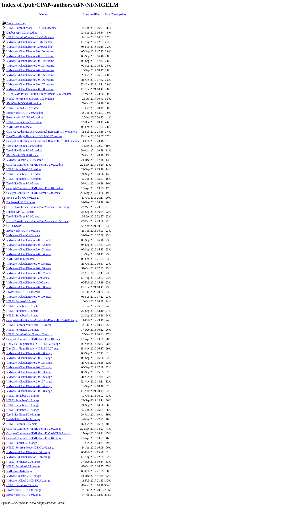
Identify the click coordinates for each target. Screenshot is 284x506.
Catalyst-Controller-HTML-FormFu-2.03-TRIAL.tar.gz (38, 433)
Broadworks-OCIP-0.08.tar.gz (23, 494)
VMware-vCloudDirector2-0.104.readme (30, 70)
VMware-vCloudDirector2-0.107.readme (30, 84)
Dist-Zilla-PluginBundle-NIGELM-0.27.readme (34, 136)
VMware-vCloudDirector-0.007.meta (28, 277)
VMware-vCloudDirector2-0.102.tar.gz (29, 367)
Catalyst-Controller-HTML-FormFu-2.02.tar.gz (33, 428)
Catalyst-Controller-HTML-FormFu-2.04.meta (33, 339)
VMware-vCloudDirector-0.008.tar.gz (28, 452)
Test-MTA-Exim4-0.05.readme (24, 150)
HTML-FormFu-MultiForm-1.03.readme (30, 98)
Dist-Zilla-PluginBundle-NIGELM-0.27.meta (32, 348)
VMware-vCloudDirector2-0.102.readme (30, 60)
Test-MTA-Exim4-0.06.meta (22, 216)
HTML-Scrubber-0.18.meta (22, 310)
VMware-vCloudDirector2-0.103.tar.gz (29, 372)
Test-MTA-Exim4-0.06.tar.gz (23, 419)
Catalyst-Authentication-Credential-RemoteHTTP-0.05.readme (43, 141)
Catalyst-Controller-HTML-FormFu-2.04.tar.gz (33, 438)
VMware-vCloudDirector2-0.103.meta (28, 249)
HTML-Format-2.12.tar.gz (21, 442)
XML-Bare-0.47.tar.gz (19, 471)
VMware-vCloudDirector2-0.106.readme (30, 79)
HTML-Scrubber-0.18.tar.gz (22, 400)
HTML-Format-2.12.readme (22, 108)
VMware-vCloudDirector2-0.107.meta (28, 273)
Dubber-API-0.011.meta (20, 211)
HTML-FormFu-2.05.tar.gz (22, 485)
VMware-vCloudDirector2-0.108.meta (28, 287)
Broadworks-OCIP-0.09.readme (24, 117)
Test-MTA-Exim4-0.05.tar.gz (23, 414)
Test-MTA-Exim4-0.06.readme (24, 145)
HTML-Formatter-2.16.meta (22, 329)
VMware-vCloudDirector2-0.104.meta (28, 254)
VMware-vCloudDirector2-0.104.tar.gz (29, 386)
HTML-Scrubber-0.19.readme (23, 174)
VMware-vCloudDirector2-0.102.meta (28, 244)
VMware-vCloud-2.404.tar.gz (23, 475)
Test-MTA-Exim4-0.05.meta (22, 183)
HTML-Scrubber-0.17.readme (23, 178)
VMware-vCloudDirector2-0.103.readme (30, 65)
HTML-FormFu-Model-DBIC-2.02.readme (31, 27)
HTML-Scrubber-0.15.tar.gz (22, 395)
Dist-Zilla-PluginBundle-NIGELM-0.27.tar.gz (33, 343)
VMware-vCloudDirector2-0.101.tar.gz (29, 357)
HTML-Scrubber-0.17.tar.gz (22, 409)
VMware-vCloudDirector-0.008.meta (28, 282)
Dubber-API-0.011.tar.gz (20, 202)
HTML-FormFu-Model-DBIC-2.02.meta (30, 37)
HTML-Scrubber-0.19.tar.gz (22, 405)
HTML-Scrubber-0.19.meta (22, 315)
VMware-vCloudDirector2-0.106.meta (28, 268)
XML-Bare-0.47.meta (19, 126)
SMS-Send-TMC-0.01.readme (23, 103)
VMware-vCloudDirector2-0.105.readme (30, 75)
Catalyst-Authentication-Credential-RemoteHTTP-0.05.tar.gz (41, 320)
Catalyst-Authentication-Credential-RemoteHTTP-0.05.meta (41, 131)
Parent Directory (16, 23)
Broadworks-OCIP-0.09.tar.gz (23, 489)
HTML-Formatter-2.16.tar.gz (23, 461)
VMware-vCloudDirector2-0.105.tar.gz (29, 362)
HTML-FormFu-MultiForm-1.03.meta (28, 324)
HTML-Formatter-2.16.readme (24, 122)
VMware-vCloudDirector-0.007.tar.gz (28, 456)
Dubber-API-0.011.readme (21, 32)
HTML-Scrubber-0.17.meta (22, 306)
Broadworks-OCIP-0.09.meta (23, 291)
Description (118, 14)
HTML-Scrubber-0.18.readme (23, 169)
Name (43, 14)
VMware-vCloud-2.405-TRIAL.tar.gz (28, 480)
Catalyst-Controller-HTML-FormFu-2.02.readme (34, 164)
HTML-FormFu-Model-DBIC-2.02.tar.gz (30, 447)
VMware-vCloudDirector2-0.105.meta (28, 263)
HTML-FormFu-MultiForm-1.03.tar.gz (29, 334)
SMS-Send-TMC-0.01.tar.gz (22, 197)
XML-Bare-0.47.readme (20, 258)
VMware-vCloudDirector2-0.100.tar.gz (29, 353)
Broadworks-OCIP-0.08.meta (23, 230)
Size (107, 14)
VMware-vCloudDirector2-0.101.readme (30, 56)
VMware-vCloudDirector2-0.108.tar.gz (29, 390)
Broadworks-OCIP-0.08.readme (24, 112)
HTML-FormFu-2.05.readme (23, 466)
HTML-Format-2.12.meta (21, 301)
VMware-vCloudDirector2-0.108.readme (30, 89)
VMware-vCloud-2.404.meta (23, 235)
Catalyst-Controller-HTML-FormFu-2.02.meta (33, 192)
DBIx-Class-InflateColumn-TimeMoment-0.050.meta (37, 221)
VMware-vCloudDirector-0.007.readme (29, 42)
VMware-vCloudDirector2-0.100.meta (28, 296)
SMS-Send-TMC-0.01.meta (22, 155)
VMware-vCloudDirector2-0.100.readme (30, 51)
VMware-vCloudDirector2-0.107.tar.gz (29, 381)
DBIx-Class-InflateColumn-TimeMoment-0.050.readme (38, 93)
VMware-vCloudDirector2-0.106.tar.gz (29, 376)
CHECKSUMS (15, 225)
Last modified (92, 14)
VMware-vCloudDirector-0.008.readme (29, 46)
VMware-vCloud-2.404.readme (24, 159)
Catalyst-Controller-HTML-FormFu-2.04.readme (34, 188)
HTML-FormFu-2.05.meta (21, 423)
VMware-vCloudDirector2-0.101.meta (28, 240)
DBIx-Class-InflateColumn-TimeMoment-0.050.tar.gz (37, 207)
